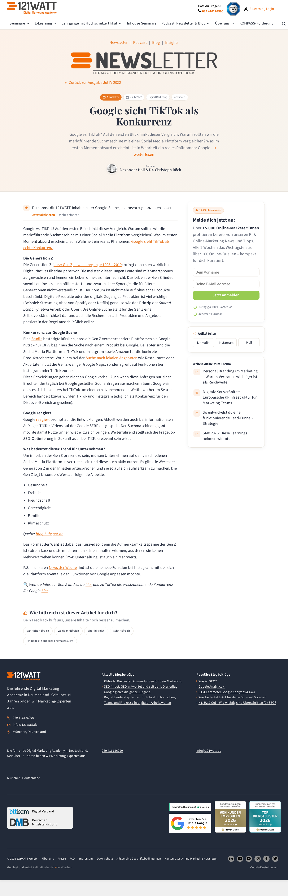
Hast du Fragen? (209, 6)
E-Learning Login (262, 8)
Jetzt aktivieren (43, 215)
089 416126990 (23, 717)
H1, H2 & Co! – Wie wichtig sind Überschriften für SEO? (237, 702)
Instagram (226, 342)
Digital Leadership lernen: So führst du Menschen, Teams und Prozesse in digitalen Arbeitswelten (140, 700)
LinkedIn (203, 342)
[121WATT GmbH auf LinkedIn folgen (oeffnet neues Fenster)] (231, 859)
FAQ (72, 859)
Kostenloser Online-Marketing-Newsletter (191, 859)
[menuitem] (19, 23)
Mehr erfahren (69, 215)
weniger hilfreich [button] (68, 631)
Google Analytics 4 (211, 686)
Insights (171, 42)
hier (89, 584)
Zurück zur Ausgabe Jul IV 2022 (92, 82)
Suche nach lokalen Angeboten (111, 358)
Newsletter (118, 42)
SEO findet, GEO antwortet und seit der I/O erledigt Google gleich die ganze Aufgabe (140, 689)
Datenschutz (105, 859)
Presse (62, 859)
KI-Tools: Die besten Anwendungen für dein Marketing (142, 681)
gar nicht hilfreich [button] (38, 631)
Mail (249, 342)
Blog (156, 42)
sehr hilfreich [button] (121, 631)
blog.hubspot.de (49, 534)
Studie (36, 339)
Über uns (48, 859)
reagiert (42, 419)
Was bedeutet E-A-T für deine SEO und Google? (232, 697)
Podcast (140, 42)
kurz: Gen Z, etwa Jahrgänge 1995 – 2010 (88, 265)
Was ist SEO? (207, 681)
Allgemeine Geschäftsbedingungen (139, 859)
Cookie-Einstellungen (264, 867)
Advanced (179, 97)
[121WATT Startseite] (24, 676)
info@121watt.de (25, 724)
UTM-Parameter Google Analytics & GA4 (226, 692)
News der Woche (63, 568)
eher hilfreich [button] (96, 631)
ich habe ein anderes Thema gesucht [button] (50, 641)
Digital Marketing (158, 97)
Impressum (85, 859)
